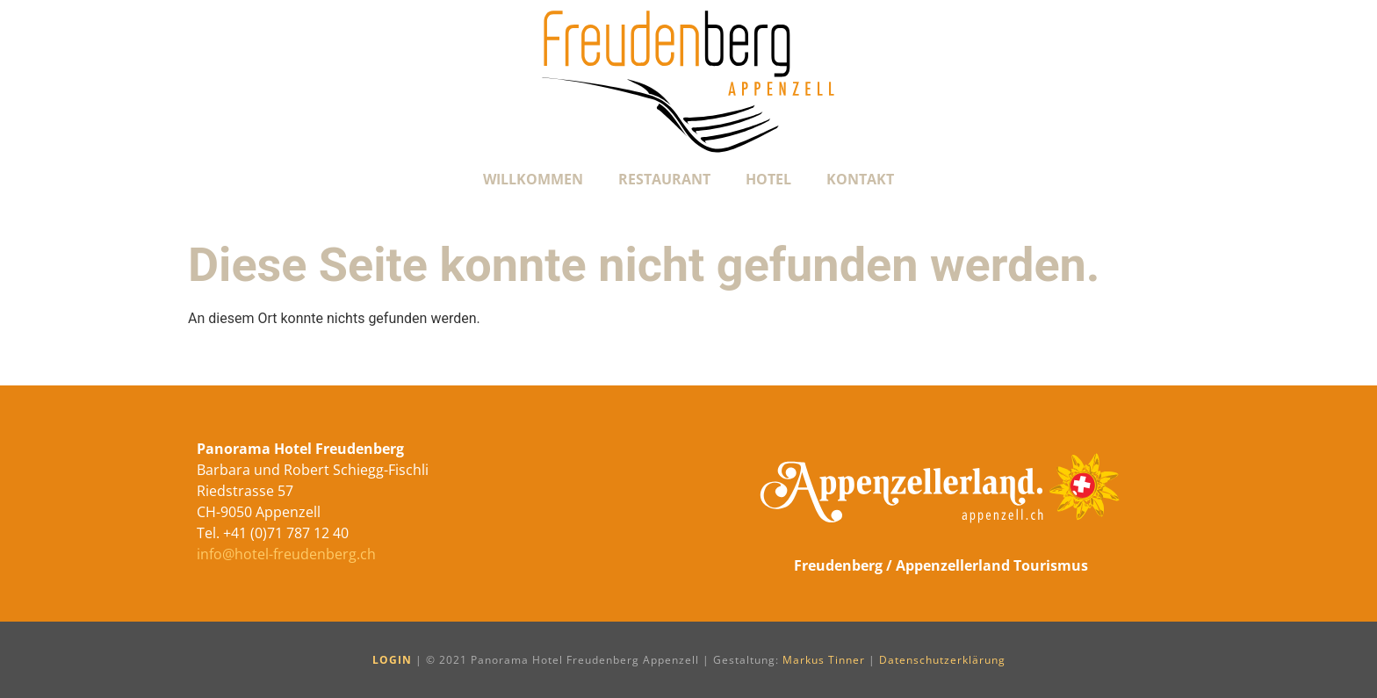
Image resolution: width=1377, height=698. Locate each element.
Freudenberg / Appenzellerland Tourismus (941, 565)
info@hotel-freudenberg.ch (286, 554)
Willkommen (533, 179)
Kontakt (860, 179)
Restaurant (664, 179)
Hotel (768, 179)
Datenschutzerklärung (942, 659)
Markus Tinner (823, 659)
